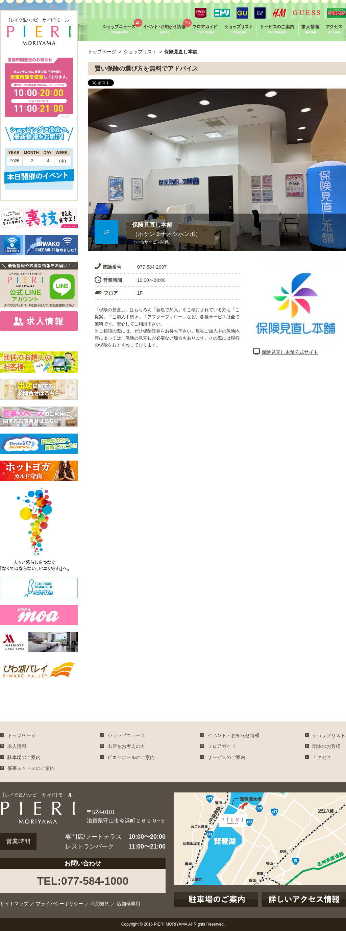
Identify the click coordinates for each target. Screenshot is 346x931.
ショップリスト (140, 51)
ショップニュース (126, 735)
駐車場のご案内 (24, 757)
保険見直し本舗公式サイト (285, 352)
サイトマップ (14, 903)
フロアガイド (221, 746)
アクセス (321, 757)
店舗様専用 (128, 903)
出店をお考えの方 (126, 746)
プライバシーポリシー (59, 903)
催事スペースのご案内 (31, 768)
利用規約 (100, 903)
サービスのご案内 (226, 757)
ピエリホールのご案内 (131, 757)
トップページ (102, 51)
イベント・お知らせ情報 (233, 735)
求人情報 (16, 746)
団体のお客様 (326, 746)
